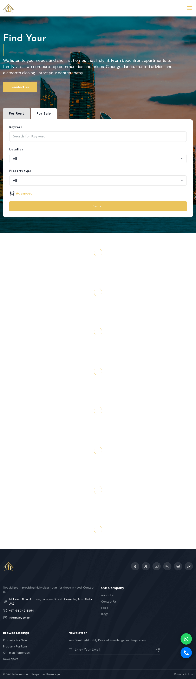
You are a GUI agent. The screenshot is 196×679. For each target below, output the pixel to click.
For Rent (16, 113)
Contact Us (109, 601)
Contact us (20, 87)
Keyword (15, 127)
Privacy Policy (183, 674)
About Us (107, 595)
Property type (20, 171)
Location (16, 149)
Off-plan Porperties (16, 652)
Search (98, 206)
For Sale (44, 113)
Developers (10, 659)
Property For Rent (15, 646)
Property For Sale (15, 640)
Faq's (104, 608)
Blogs (104, 614)
